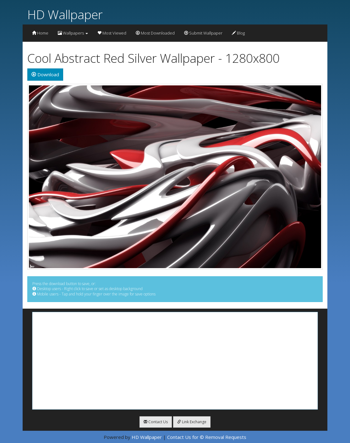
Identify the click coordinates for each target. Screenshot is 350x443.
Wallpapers (73, 33)
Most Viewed (111, 33)
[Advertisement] (175, 361)
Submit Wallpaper (203, 33)
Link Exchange (191, 421)
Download (45, 74)
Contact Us (156, 421)
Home (40, 33)
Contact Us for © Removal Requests (206, 437)
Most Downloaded (155, 33)
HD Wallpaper (65, 14)
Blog (238, 33)
